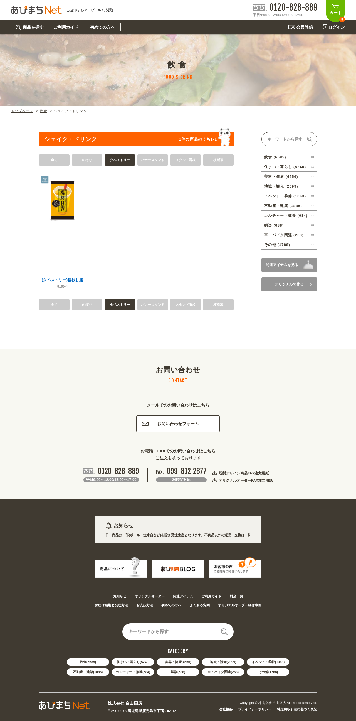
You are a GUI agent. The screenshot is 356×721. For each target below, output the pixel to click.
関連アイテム (183, 596)
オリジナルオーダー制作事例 (239, 605)
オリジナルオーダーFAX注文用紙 (246, 480)
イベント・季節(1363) (268, 662)
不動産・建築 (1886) (283, 206)
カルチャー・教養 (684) (286, 215)
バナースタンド (152, 160)
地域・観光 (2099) (281, 186)
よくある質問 (200, 605)
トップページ (22, 111)
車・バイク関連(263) (223, 672)
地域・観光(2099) (223, 662)
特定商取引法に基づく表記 (297, 709)
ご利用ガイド (211, 596)
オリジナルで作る (293, 284)
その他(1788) (268, 672)
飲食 (43, 111)
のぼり (87, 160)
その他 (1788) (277, 245)
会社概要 (226, 709)
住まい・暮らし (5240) (285, 167)
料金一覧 (236, 596)
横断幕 (218, 160)
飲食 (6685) (275, 157)
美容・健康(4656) (178, 662)
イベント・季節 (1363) (285, 196)
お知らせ (119, 596)
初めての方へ (171, 605)
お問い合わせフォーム (170, 423)
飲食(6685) (88, 662)
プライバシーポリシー (254, 709)
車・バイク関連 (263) (284, 235)
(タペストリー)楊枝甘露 (62, 280)
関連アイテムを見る (282, 265)
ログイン (336, 27)
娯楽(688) (178, 672)
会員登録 (304, 27)
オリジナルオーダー (150, 596)
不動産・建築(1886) (88, 672)
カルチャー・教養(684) (133, 672)
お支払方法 (144, 605)
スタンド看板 (185, 160)
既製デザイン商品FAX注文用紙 (244, 473)
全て (54, 160)
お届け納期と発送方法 (111, 605)
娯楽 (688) (274, 225)
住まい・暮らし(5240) (133, 662)
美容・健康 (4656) (281, 176)
